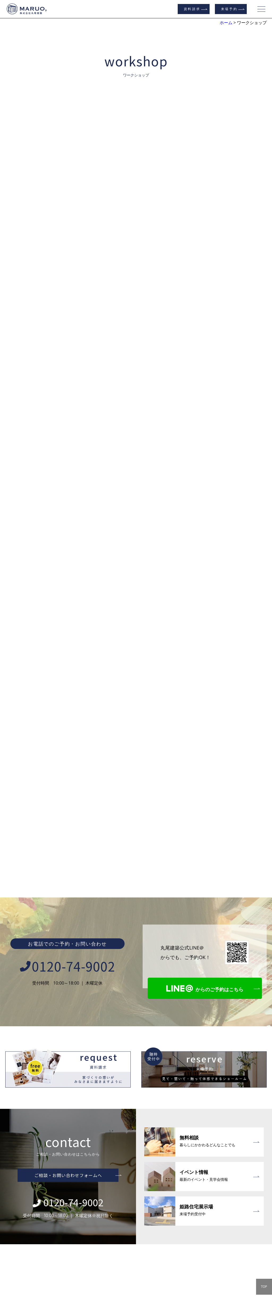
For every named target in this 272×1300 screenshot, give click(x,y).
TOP (264, 1286)
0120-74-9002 (67, 850)
